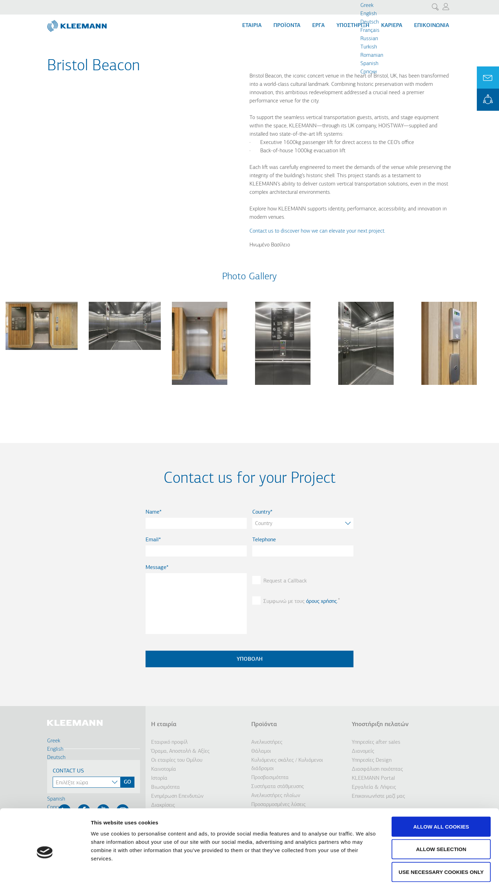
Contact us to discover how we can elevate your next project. (317, 231)
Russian (369, 39)
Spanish (369, 63)
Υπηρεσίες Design (372, 760)
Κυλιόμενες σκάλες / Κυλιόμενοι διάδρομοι (287, 764)
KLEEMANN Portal (488, 100)
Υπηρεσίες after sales (376, 742)
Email (152, 540)
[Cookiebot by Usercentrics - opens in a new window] (45, 872)
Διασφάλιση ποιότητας (377, 769)
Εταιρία (252, 25)
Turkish (368, 47)
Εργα (318, 25)
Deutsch (369, 22)
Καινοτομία (163, 769)
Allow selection (441, 818)
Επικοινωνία (431, 25)
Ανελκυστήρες (266, 742)
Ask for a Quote (488, 77)
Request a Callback (285, 581)
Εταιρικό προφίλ (169, 742)
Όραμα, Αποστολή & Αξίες (180, 751)
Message (156, 567)
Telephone (264, 540)
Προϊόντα (286, 25)
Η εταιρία (163, 724)
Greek (367, 5)
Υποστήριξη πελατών (380, 724)
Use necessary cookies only (441, 840)
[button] (42, 354)
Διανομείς (363, 751)
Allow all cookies (441, 795)
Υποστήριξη (352, 25)
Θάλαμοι (261, 751)
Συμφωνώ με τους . (300, 601)
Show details (364, 872)
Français (369, 30)
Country (261, 512)
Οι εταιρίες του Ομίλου (176, 760)
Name (152, 512)
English (368, 14)
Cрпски (368, 72)
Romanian (371, 55)
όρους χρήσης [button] (321, 601)
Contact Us (68, 771)
